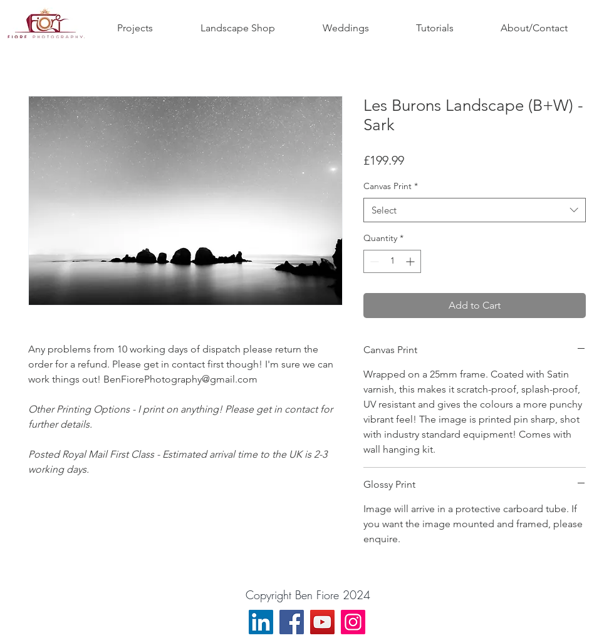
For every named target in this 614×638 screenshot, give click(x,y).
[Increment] (411, 261)
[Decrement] (373, 261)
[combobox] (474, 210)
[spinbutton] (392, 261)
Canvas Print (390, 186)
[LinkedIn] (261, 622)
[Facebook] (291, 622)
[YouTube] (322, 622)
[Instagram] (353, 622)
